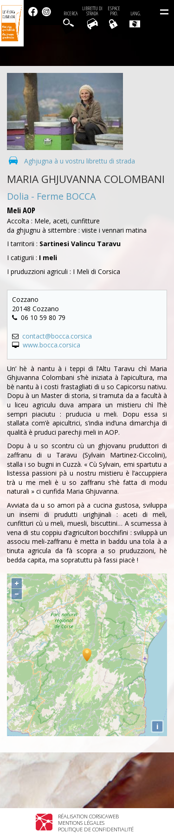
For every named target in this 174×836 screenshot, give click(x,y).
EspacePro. (114, 11)
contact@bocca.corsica (57, 336)
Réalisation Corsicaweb (88, 816)
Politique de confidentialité (96, 829)
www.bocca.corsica (51, 344)
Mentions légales (81, 822)
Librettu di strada (92, 11)
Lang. (135, 19)
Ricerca (70, 14)
